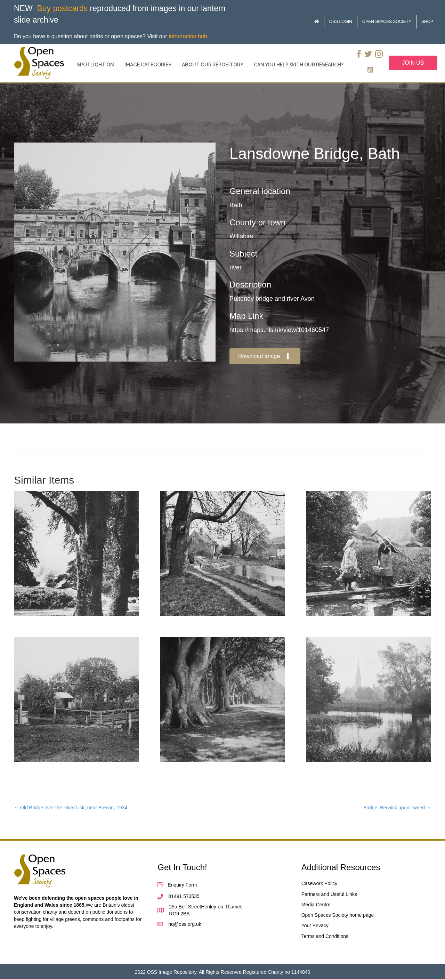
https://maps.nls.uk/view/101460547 (279, 329)
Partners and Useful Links (329, 894)
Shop (427, 21)
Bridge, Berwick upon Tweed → (397, 807)
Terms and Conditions (324, 936)
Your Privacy (315, 925)
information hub (188, 36)
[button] (264, 356)
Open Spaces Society (386, 21)
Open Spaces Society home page (337, 915)
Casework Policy (319, 883)
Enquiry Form (182, 885)
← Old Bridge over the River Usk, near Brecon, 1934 (70, 807)
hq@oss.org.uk (184, 924)
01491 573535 (184, 896)
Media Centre (316, 904)
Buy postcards (62, 8)
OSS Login (340, 21)
